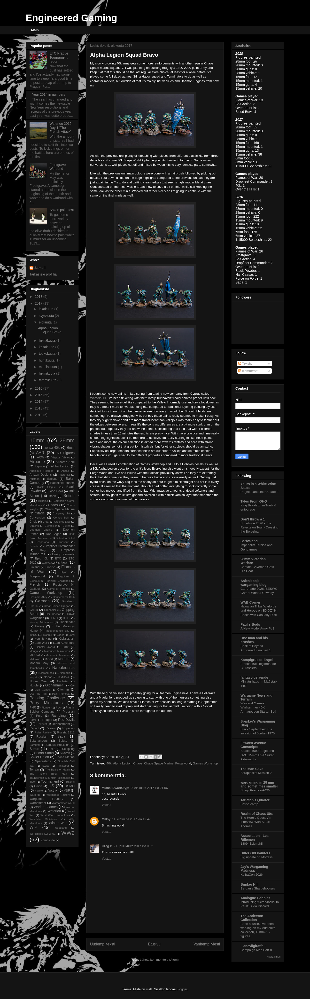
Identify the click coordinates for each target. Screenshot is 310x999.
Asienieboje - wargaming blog (253, 583)
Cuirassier (51, 525)
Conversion (37, 517)
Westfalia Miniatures (43, 819)
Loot (66, 647)
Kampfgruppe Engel (256, 660)
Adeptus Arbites (60, 457)
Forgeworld (183, 763)
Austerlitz (64, 474)
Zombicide (48, 840)
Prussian (69, 711)
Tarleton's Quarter (255, 800)
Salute (63, 740)
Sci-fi (51, 749)
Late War (41, 643)
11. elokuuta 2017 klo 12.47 (131, 819)
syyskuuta (47, 316)
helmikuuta (47, 373)
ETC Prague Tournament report (59, 57)
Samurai (35, 744)
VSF (67, 790)
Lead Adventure (64, 643)
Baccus (52, 478)
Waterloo (54, 811)
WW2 (68, 833)
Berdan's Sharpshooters (257, 888)
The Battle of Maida (57, 769)
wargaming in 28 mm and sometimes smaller (259, 784)
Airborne (37, 461)
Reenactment (61, 724)
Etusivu (154, 944)
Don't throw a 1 (252, 519)
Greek (34, 610)
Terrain (34, 769)
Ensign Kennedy (63, 554)
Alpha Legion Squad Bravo (49, 330)
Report (34, 728)
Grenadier (50, 609)
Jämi (72, 634)
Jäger (60, 634)
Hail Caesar (53, 614)
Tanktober (63, 765)
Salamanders (38, 740)
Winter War (58, 823)
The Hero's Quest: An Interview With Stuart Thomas (255, 822)
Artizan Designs (41, 474)
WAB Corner (250, 602)
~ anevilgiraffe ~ (253, 946)
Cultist (66, 525)
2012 (39, 415)
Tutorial (70, 781)
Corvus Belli (61, 517)
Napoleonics (63, 667)
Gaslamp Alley (38, 597)
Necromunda (46, 672)
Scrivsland (249, 541)
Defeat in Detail (65, 538)
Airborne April (65, 462)
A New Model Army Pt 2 (257, 628)
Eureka (46, 562)
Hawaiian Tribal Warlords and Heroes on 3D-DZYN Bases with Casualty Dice (258, 611)
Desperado (42, 542)
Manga (34, 651)
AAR (40, 452)
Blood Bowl (55, 491)
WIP (33, 827)
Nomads (65, 672)
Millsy (106, 819)
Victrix (52, 790)
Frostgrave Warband (58, 167)
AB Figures (65, 453)
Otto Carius (42, 689)
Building (43, 500)
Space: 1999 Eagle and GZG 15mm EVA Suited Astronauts (257, 755)
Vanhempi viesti (207, 944)
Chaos (137, 763)
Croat (46, 521)
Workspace (36, 833)
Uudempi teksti (102, 944)
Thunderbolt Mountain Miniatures (50, 777)
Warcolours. (98, 398)
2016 (39, 388)
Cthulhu (34, 525)
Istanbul (47, 634)
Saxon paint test (62, 210)
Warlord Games (45, 807)
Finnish (50, 567)
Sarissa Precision (58, 745)
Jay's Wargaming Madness (254, 869)
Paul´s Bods (250, 624)
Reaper (47, 720)
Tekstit (245, 363)
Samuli (40, 268)
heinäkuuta (47, 340)
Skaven (65, 753)
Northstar (62, 681)
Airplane (40, 466)
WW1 (52, 833)
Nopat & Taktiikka (56, 677)
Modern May (39, 663)
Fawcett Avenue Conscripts (253, 745)
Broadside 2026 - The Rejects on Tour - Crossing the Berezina (259, 527)
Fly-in (64, 572)
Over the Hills (38, 693)
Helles (66, 618)
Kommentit (248, 371)
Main (35, 30)
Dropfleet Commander (60, 546)
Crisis (33, 521)
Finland (34, 567)
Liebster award (45, 646)
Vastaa (106, 805)
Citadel (40, 513)
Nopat (33, 677)
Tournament (50, 781)
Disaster (34, 546)
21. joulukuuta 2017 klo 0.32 (133, 846)
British (69, 495)
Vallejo (39, 790)
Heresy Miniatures (41, 622)
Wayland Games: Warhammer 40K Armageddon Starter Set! (258, 707)
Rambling (58, 715)
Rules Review (43, 732)
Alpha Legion (122, 763)
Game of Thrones (58, 588)
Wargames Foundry (46, 799)
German (42, 601)
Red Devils (66, 720)
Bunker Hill (249, 884)
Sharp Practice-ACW (255, 790)
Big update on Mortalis (256, 857)
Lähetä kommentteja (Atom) (159, 959)
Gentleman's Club (64, 597)
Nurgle (34, 685)
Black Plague (46, 487)
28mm (67, 440)
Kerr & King (43, 638)
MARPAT (35, 655)
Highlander (67, 622)
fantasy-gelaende (254, 677)
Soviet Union (39, 757)
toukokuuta (47, 353)
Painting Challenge (47, 698)
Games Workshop (205, 763)
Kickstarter (67, 638)
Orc (72, 685)
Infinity (33, 634)
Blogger (182, 989)
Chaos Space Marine (158, 763)
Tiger (33, 781)
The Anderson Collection (251, 918)
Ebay (42, 550)
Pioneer (46, 707)
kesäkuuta (47, 347)
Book (52, 496)
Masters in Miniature (58, 655)
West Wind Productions (55, 815)
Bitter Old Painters (255, 853)
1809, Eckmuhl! (251, 843)
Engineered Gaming (71, 18)
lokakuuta (46, 309)
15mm (37, 440)
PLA (58, 707)
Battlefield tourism (62, 483)
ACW (40, 457)
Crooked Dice (62, 521)
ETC (58, 558)
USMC (70, 786)
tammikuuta (48, 380)
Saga (61, 736)
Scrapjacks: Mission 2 (256, 773)
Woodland (60, 827)
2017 (39, 303)
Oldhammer (54, 685)
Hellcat (54, 618)
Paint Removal (61, 693)
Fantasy (61, 562)
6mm (71, 447)
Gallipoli (35, 588)
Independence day (57, 630)
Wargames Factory (58, 794)
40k (108, 763)
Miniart (49, 659)
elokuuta (46, 322)
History (40, 626)
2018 (39, 297)
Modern (63, 659)
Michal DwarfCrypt (115, 788)
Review (50, 728)
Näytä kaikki (273, 956)
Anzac (65, 470)
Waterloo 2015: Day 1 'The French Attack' (61, 128)
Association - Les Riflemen (254, 838)
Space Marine (65, 757)
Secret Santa (44, 753)
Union (38, 786)
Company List (61, 513)
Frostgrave (60, 584)
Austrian (34, 478)
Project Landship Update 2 (259, 492)
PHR (33, 707)
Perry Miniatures (46, 702)
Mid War (35, 659)
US (51, 786)
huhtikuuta (47, 360)
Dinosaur (63, 542)
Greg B (107, 846)
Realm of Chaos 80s (256, 814)
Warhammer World (63, 803)
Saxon (34, 749)
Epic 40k (41, 558)
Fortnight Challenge (58, 580)
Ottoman (63, 689)
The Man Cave (251, 769)
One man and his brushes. (254, 640)
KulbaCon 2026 (251, 874)
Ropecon (68, 728)
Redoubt (42, 724)
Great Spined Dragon (57, 606)
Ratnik (33, 719)
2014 (39, 401)
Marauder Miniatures (57, 651)
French (35, 584)
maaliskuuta (48, 367)
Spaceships (43, 761)
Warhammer (38, 803)
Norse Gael (38, 681)
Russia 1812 (66, 732)
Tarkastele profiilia (43, 274)
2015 (39, 395)
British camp (249, 804)
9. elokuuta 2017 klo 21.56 (149, 788)
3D (46, 447)
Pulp (39, 715)
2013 (39, 408)
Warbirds (35, 794)
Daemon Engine (41, 529)
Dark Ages (53, 534)
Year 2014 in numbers (48, 94)
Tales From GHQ (253, 501)
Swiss (45, 765)
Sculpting (68, 749)
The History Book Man (48, 773)
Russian (41, 736)
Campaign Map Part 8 (256, 950)
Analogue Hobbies (41, 470)
